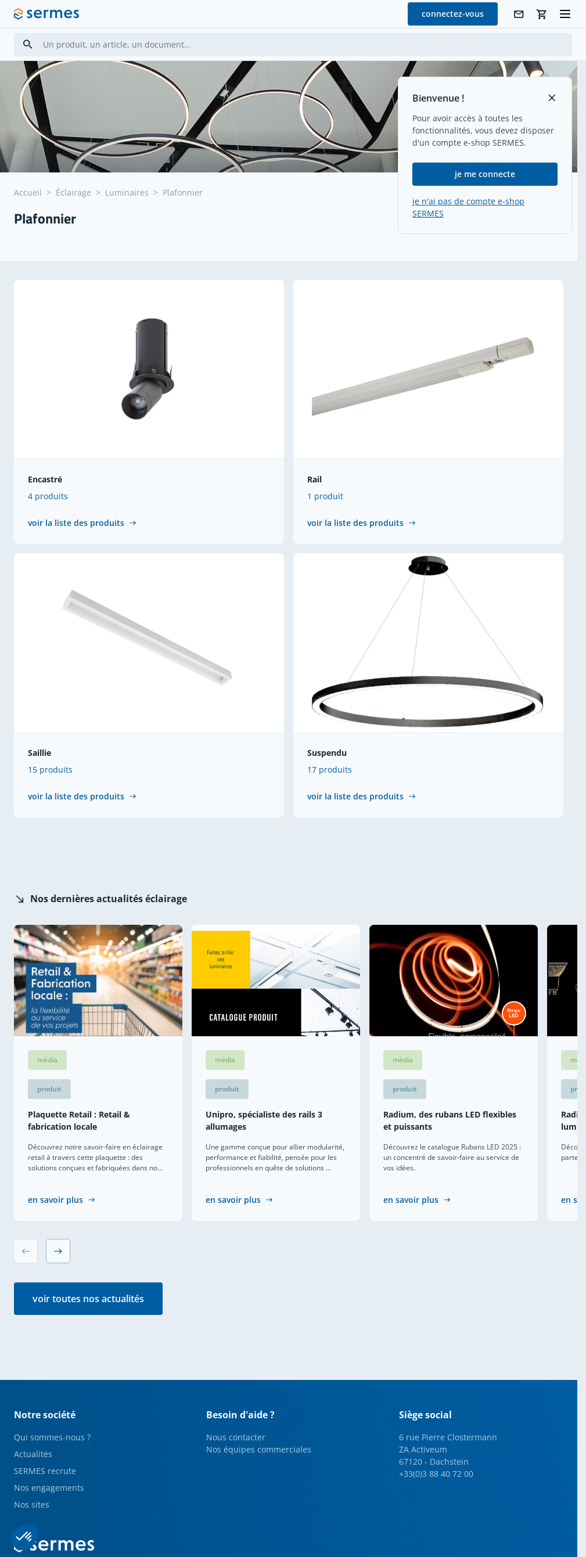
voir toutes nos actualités (88, 1298)
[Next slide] (58, 1251)
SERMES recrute (45, 1470)
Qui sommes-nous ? (52, 1437)
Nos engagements (49, 1487)
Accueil (28, 192)
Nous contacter (235, 1437)
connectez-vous (453, 13)
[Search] (28, 44)
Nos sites (31, 1504)
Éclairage (73, 192)
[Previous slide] (25, 1251)
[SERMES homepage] (46, 14)
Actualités (33, 1453)
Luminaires (127, 192)
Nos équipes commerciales (258, 1449)
